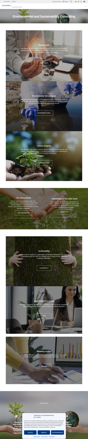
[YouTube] (84, 1)
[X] (81, 1)
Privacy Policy (44, 436)
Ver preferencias (57, 432)
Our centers (7, 1)
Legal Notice (52, 436)
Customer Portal (56, 1)
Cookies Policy (36, 436)
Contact (14, 1)
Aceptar (30, 432)
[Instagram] (78, 1)
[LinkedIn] (75, 1)
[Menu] (85, 6)
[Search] (71, 1)
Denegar (43, 432)
